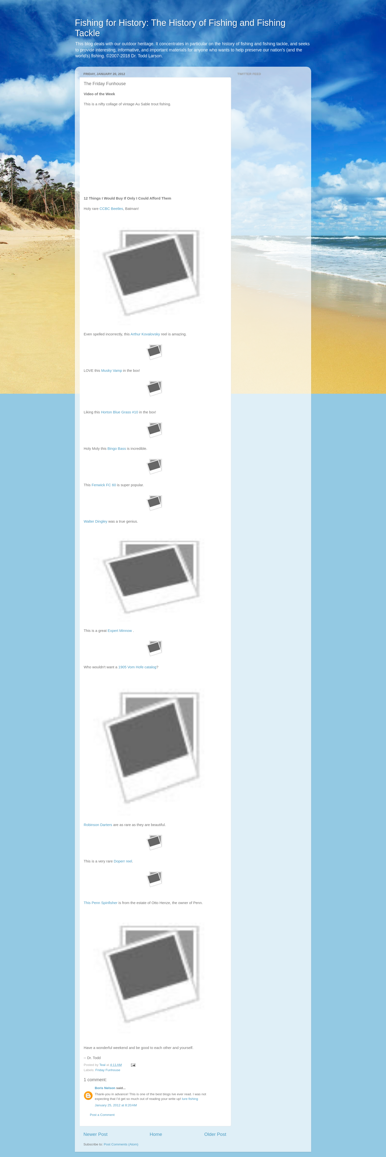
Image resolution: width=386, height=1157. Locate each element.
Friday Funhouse (107, 1070)
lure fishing (190, 1099)
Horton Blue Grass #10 (119, 412)
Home (156, 1134)
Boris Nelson (105, 1088)
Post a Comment (102, 1115)
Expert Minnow (120, 631)
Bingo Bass (117, 449)
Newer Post (95, 1134)
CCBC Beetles (111, 209)
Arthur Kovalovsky (145, 334)
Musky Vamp (111, 371)
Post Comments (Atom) (121, 1144)
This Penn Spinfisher (100, 903)
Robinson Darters (98, 825)
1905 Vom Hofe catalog (137, 667)
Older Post (215, 1134)
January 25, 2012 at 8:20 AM (116, 1105)
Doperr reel (123, 861)
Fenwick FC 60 (104, 485)
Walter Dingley (95, 521)
